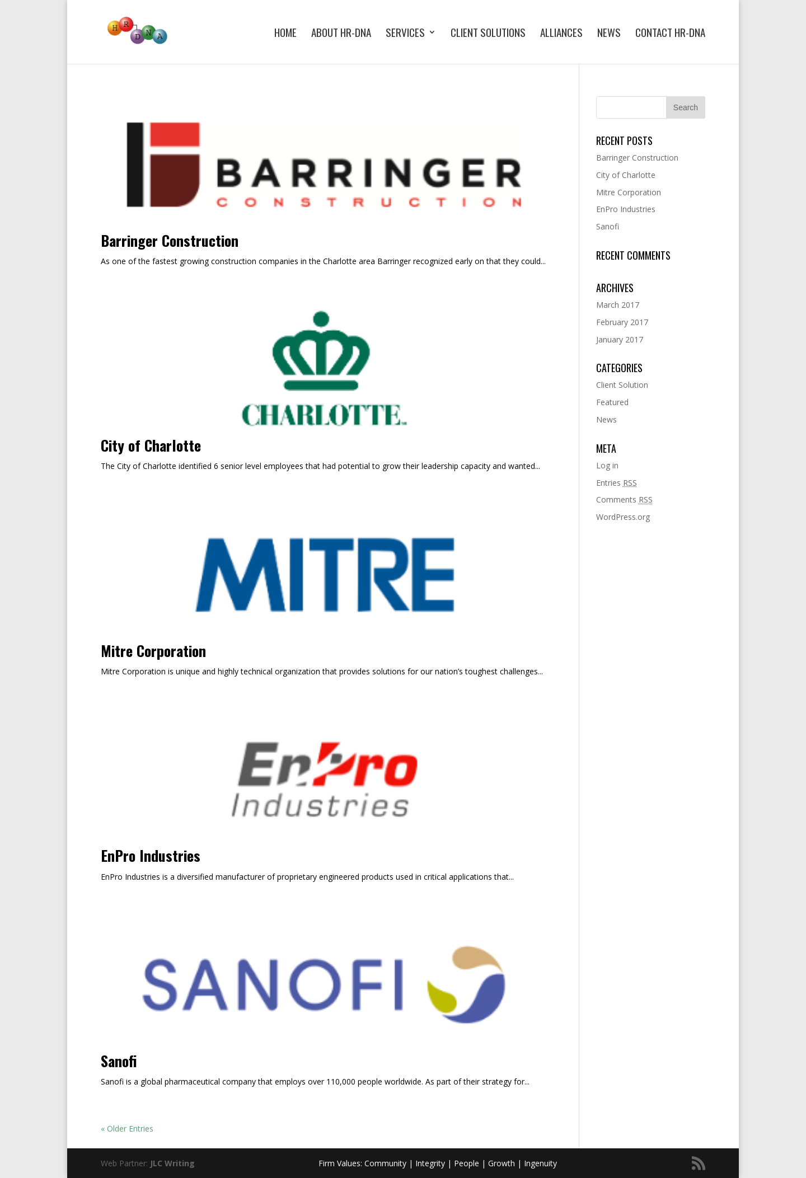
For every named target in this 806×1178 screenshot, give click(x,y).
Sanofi (119, 1061)
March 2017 (617, 304)
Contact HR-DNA (670, 34)
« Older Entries (127, 1128)
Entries (616, 482)
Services (405, 34)
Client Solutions (488, 34)
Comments (624, 499)
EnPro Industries (150, 855)
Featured (612, 402)
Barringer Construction (169, 240)
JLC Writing (172, 1163)
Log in (607, 465)
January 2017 (619, 339)
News (609, 34)
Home (285, 34)
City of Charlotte (151, 445)
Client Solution (622, 384)
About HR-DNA (341, 34)
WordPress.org (623, 516)
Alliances (561, 34)
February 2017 (622, 322)
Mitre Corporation (153, 650)
